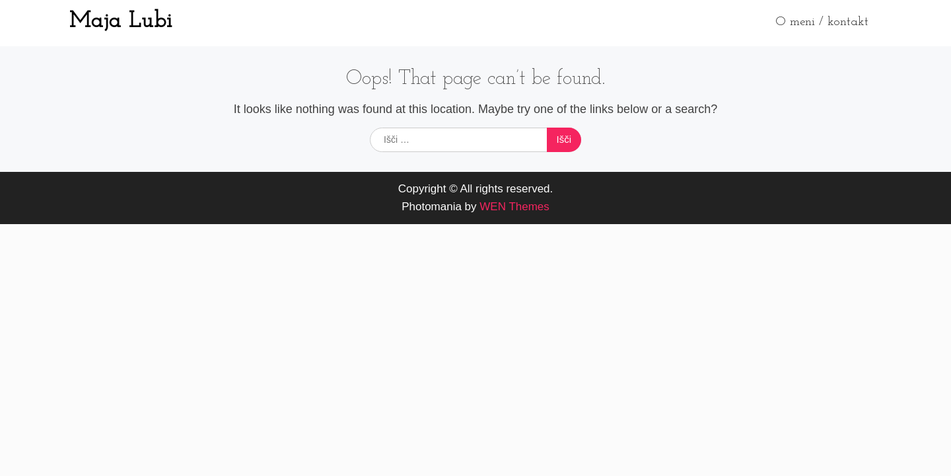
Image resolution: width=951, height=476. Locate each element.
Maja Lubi (120, 21)
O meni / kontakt (821, 22)
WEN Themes (514, 206)
